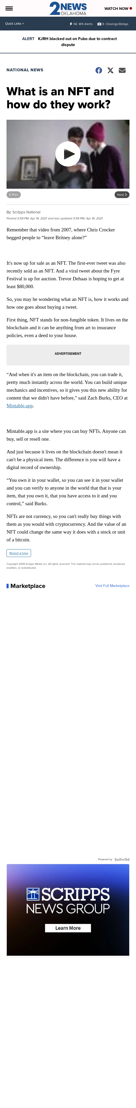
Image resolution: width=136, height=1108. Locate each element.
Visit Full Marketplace (112, 586)
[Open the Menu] (9, 8)
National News (25, 70)
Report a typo (18, 553)
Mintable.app (20, 405)
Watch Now (118, 8)
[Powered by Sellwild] (121, 859)
